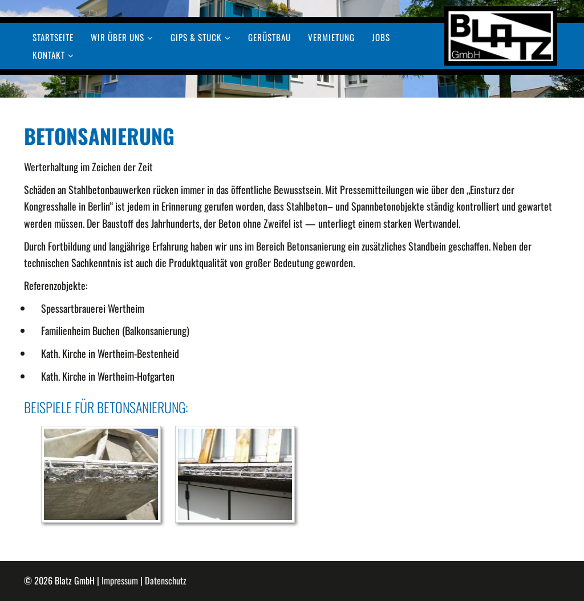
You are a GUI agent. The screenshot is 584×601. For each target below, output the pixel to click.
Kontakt (49, 55)
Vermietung (331, 37)
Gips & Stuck (196, 37)
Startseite (53, 37)
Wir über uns (117, 37)
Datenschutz (165, 580)
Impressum (120, 580)
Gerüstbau (269, 37)
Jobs (381, 37)
